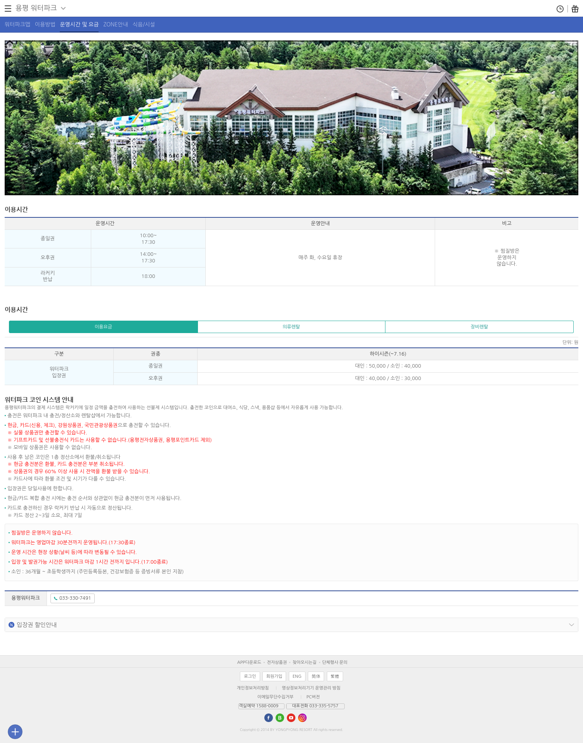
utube (291, 717)
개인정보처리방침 (253, 688)
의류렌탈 (291, 327)
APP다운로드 (249, 662)
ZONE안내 (115, 24)
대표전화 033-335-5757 (315, 706)
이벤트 (575, 9)
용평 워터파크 (36, 8)
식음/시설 (144, 24)
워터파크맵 (17, 24)
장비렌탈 (479, 327)
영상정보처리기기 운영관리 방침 (311, 688)
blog (280, 717)
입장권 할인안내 (37, 625)
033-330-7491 (75, 598)
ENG (297, 676)
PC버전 (313, 697)
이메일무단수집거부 (275, 697)
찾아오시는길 (304, 662)
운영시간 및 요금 (79, 24)
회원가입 (274, 676)
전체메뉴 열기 (8, 8)
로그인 (250, 676)
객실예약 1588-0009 (258, 706)
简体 (316, 676)
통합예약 (560, 9)
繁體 (335, 676)
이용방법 (45, 24)
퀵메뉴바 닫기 (15, 731)
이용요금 (103, 327)
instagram (302, 717)
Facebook (268, 717)
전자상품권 (277, 662)
